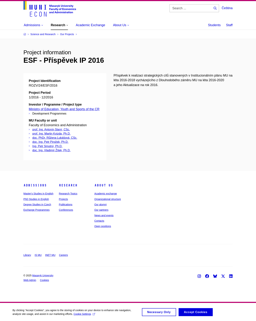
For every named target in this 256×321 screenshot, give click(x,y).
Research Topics (68, 193)
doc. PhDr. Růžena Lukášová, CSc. (54, 137)
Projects (63, 199)
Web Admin (29, 280)
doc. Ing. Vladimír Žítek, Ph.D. (51, 150)
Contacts (99, 220)
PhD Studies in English (36, 199)
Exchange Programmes (36, 209)
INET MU (50, 255)
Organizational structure (107, 199)
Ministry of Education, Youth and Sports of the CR (64, 109)
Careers (63, 255)
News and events (104, 215)
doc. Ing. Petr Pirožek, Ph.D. (50, 141)
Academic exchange (105, 193)
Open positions (102, 226)
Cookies (44, 280)
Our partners (101, 209)
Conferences (66, 209)
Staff (229, 25)
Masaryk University (42, 275)
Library (27, 255)
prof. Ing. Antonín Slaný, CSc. (51, 129)
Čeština (227, 8)
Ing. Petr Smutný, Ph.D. (47, 146)
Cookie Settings (84, 314)
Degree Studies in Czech (37, 204)
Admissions (35, 185)
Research (68, 185)
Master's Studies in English (38, 193)
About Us (103, 185)
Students (214, 25)
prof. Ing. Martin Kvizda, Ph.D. (51, 133)
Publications (65, 204)
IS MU (38, 255)
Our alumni (100, 204)
